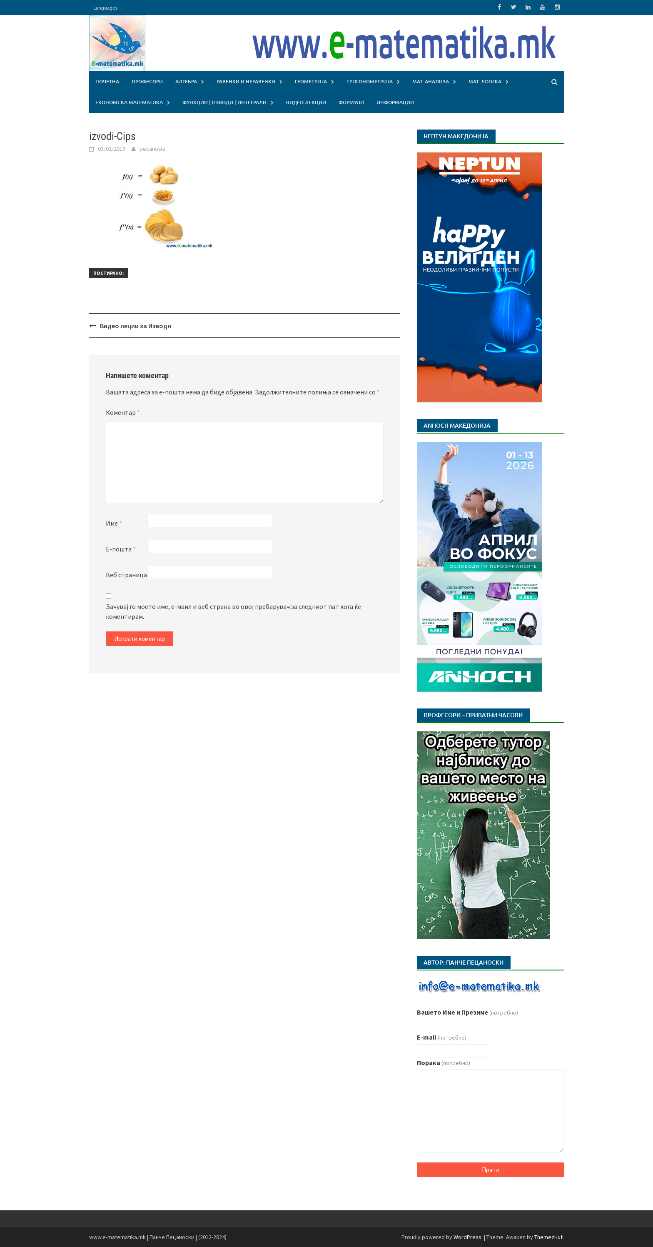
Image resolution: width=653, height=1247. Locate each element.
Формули (351, 101)
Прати (490, 1169)
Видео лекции (306, 101)
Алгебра (186, 81)
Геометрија (311, 81)
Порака (443, 1062)
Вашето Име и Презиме (467, 1012)
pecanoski (152, 148)
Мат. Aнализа (430, 81)
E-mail (441, 1037)
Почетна (107, 81)
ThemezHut (548, 1236)
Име (114, 523)
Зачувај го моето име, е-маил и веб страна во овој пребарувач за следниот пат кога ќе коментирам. (233, 611)
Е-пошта (121, 549)
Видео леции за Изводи (135, 325)
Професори (147, 81)
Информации (395, 101)
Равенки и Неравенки (246, 81)
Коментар (123, 412)
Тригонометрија (369, 81)
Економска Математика (129, 101)
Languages (105, 7)
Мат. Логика (485, 81)
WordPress (467, 1236)
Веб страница (126, 575)
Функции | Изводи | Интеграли (224, 101)
